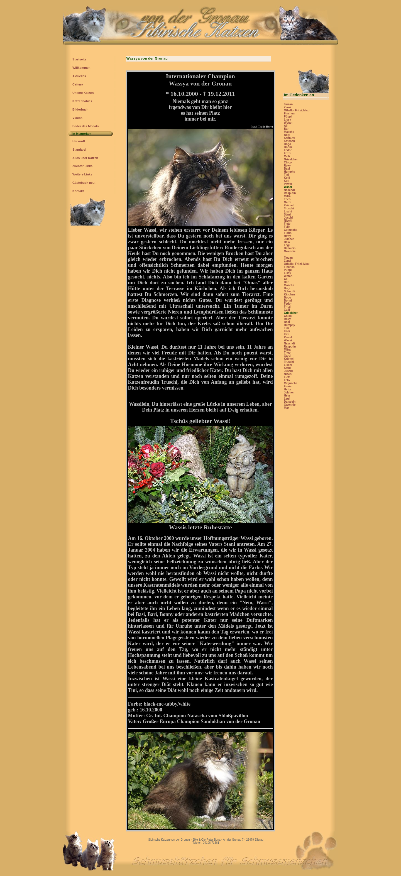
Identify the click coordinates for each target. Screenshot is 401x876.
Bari (286, 128)
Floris (288, 232)
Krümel (289, 205)
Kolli (287, 177)
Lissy (287, 119)
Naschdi (289, 190)
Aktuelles (79, 76)
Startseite (79, 59)
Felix (287, 226)
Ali (286, 125)
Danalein (290, 248)
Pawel (288, 183)
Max (286, 407)
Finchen (289, 113)
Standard (79, 149)
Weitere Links (82, 174)
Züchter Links (82, 166)
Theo (287, 199)
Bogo (287, 144)
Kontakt (78, 191)
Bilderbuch (80, 109)
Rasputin (290, 193)
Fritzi (287, 153)
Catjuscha (290, 229)
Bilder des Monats (85, 126)
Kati (286, 180)
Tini (286, 174)
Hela (287, 242)
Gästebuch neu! (84, 182)
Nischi (288, 220)
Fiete (287, 223)
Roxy (287, 165)
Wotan (288, 122)
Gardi (287, 202)
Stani (287, 214)
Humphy (289, 171)
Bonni (288, 147)
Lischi (288, 211)
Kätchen (289, 141)
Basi (287, 168)
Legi (287, 245)
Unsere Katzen (83, 92)
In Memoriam (81, 133)
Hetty (287, 236)
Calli (287, 156)
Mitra (287, 196)
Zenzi (287, 107)
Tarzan (288, 104)
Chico (288, 162)
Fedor (288, 150)
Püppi (288, 116)
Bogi (287, 134)
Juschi (288, 217)
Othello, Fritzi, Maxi (297, 110)
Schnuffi (289, 138)
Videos (77, 117)
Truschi (289, 208)
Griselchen (291, 159)
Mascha (289, 131)
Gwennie (290, 251)
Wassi (288, 187)
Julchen (289, 239)
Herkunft (78, 141)
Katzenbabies (82, 101)
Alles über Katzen (85, 158)
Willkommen (81, 67)
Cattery (77, 84)
